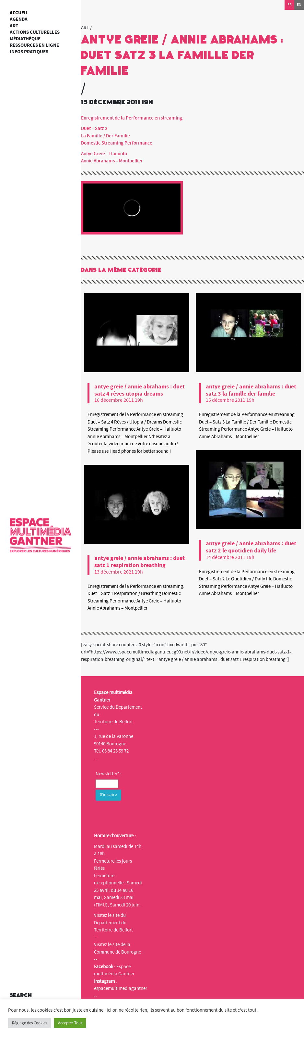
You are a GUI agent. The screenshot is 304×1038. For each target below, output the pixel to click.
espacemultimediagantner (120, 988)
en (299, 4)
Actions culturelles (35, 32)
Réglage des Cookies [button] (29, 1023)
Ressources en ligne (34, 45)
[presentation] (145, 815)
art (14, 25)
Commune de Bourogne (117, 952)
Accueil (19, 12)
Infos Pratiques (29, 51)
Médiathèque (25, 38)
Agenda (19, 19)
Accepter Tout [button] (70, 1023)
